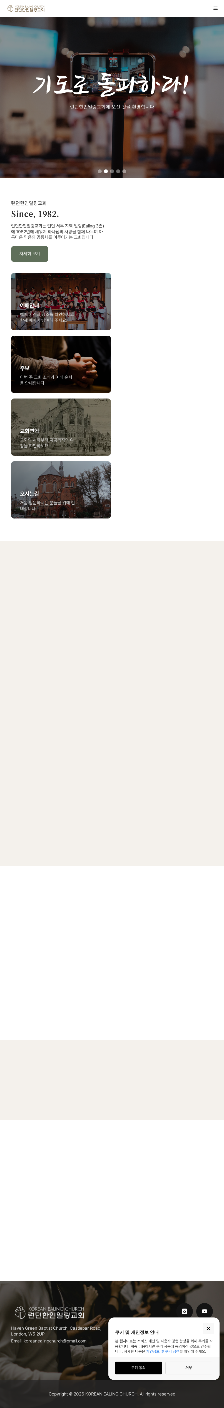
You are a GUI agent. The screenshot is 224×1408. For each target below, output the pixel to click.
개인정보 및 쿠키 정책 (163, 1351)
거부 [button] (188, 1368)
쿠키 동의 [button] (138, 1368)
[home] (26, 8)
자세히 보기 (29, 253)
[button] (215, 8)
